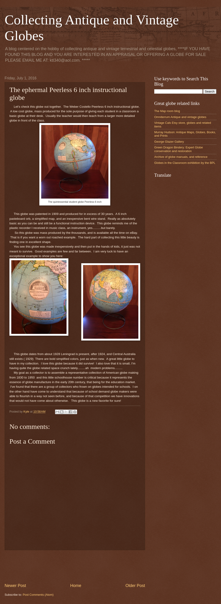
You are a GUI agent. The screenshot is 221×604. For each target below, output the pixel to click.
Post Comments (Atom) (38, 594)
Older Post (135, 585)
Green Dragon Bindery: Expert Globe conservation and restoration (178, 149)
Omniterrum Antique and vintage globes (180, 117)
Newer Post (15, 585)
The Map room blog (167, 111)
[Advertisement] (88, 566)
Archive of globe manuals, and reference (180, 157)
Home (75, 585)
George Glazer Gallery (169, 141)
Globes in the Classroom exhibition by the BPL (184, 163)
